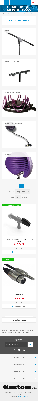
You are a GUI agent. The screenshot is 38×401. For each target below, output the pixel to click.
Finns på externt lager (12, 205)
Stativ (8, 31)
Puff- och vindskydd (13, 123)
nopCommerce (23, 397)
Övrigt (8, 154)
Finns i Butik (9, 259)
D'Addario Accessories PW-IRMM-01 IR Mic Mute (19, 240)
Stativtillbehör (12, 62)
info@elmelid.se (12, 332)
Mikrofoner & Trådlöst (13, 14)
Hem (3, 14)
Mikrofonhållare (12, 92)
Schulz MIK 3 (19, 294)
